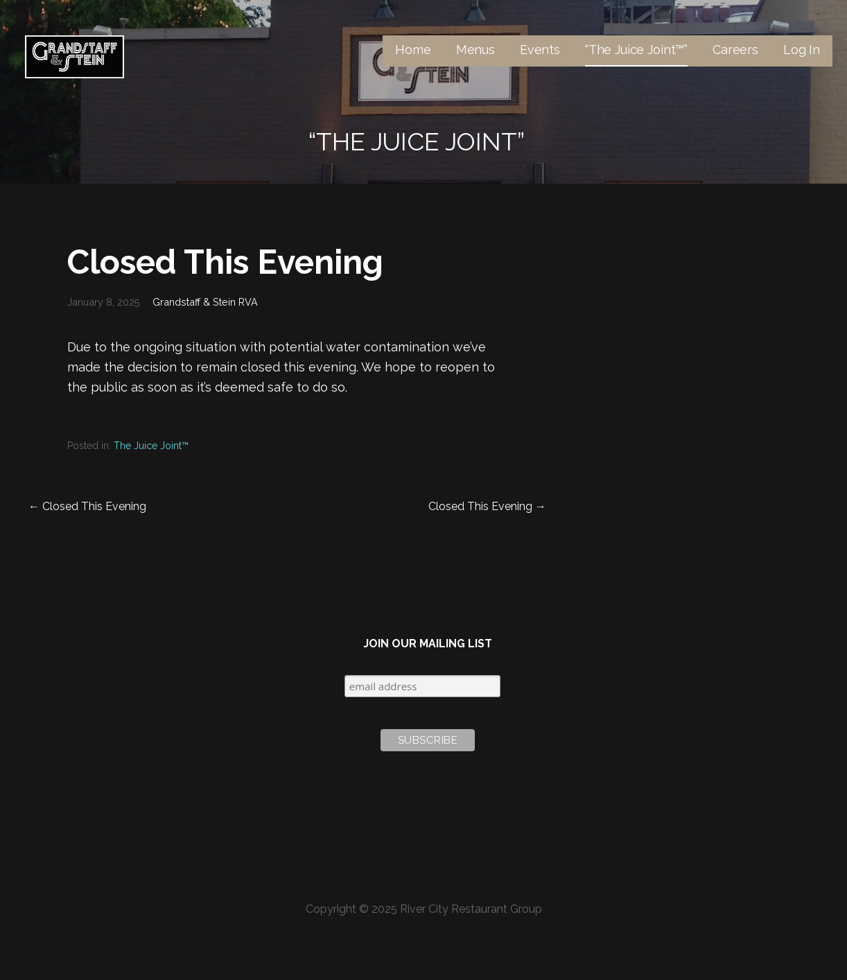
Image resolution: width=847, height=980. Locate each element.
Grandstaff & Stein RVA (205, 302)
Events (540, 49)
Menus (475, 49)
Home (412, 49)
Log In (801, 49)
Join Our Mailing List (427, 643)
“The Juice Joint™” (636, 49)
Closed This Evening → (487, 506)
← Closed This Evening (87, 506)
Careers (735, 49)
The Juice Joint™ (151, 445)
